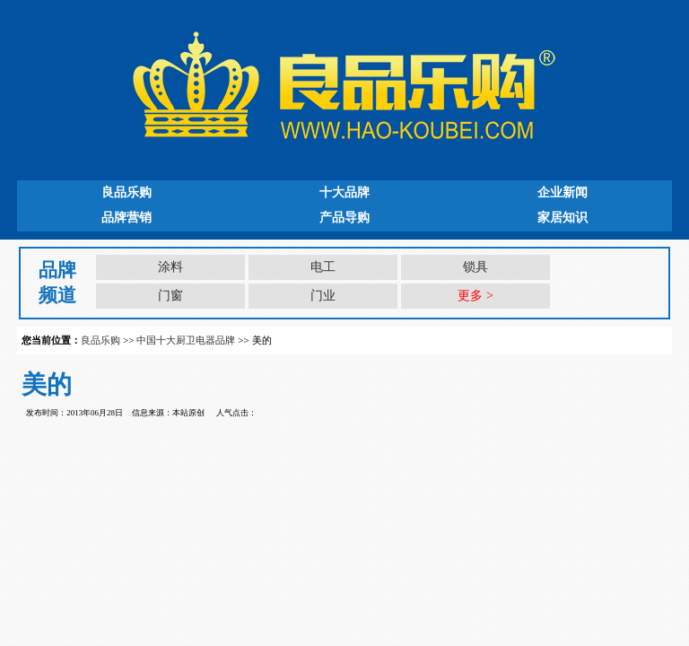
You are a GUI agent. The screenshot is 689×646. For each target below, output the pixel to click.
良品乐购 (126, 192)
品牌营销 (126, 217)
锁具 (475, 267)
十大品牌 (344, 192)
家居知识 (562, 217)
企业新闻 (562, 192)
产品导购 (344, 217)
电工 (323, 267)
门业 (323, 295)
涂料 (170, 267)
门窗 (170, 295)
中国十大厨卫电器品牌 (185, 340)
